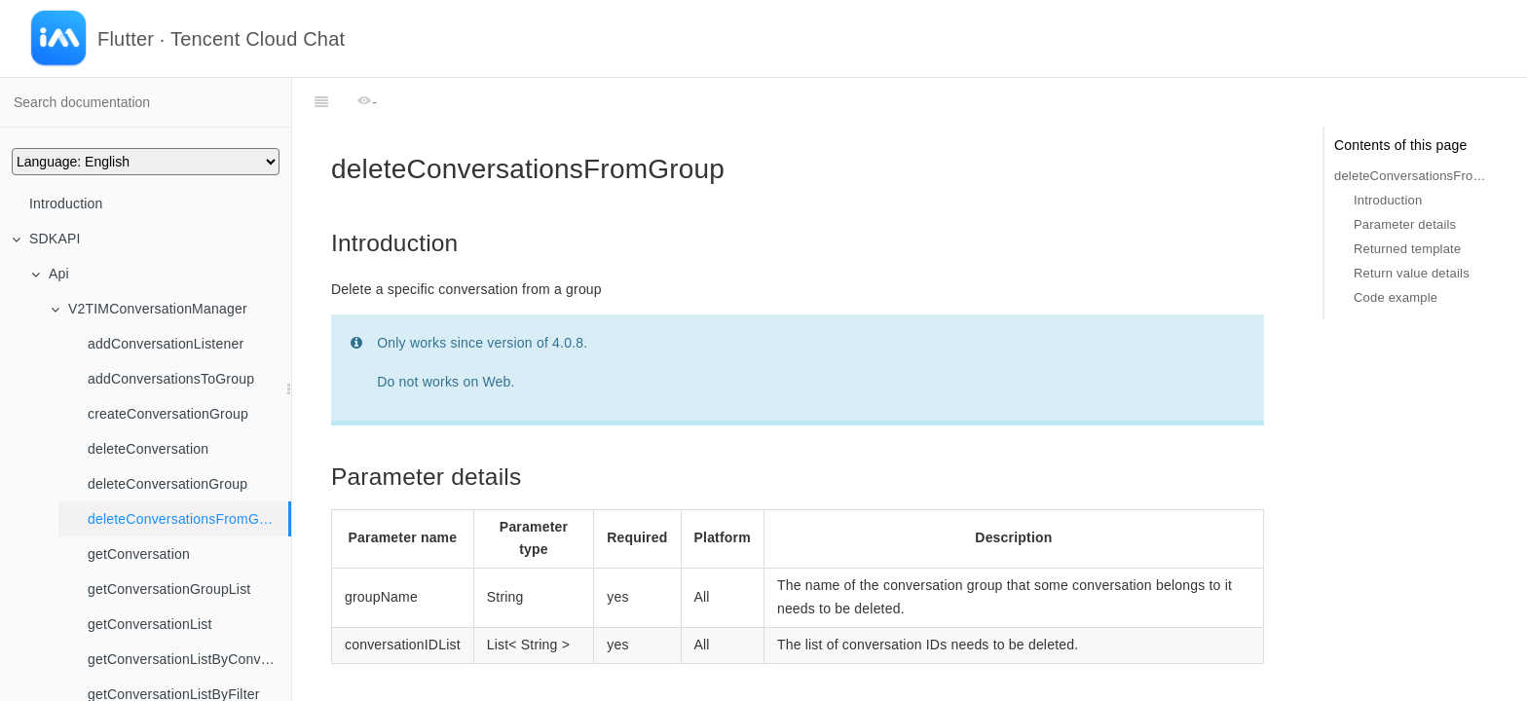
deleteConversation (148, 449)
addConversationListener (165, 343)
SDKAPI (46, 238)
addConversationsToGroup (171, 379)
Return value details (1412, 273)
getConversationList (150, 624)
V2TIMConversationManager (149, 308)
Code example (1395, 297)
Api (50, 273)
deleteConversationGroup (167, 484)
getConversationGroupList (169, 589)
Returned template (1407, 248)
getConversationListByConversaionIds (189, 659)
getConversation (139, 554)
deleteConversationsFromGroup (187, 519)
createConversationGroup (168, 414)
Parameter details (1405, 224)
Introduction (66, 203)
